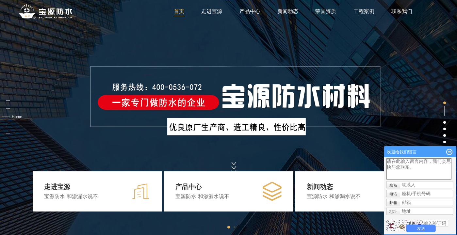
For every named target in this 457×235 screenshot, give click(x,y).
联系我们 (401, 11)
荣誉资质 (325, 11)
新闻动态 (287, 11)
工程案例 (363, 11)
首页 (179, 11)
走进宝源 (211, 11)
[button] (91, 117)
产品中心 (249, 11)
